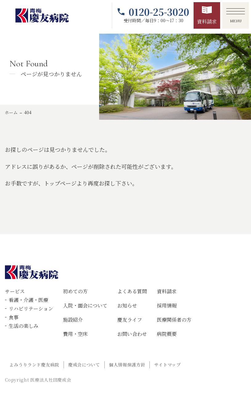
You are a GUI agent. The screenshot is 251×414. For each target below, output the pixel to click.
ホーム (11, 112)
